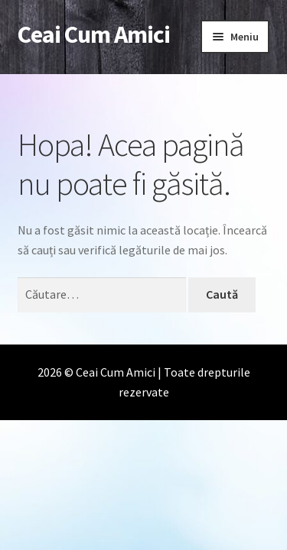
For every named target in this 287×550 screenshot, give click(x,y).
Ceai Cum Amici (94, 34)
